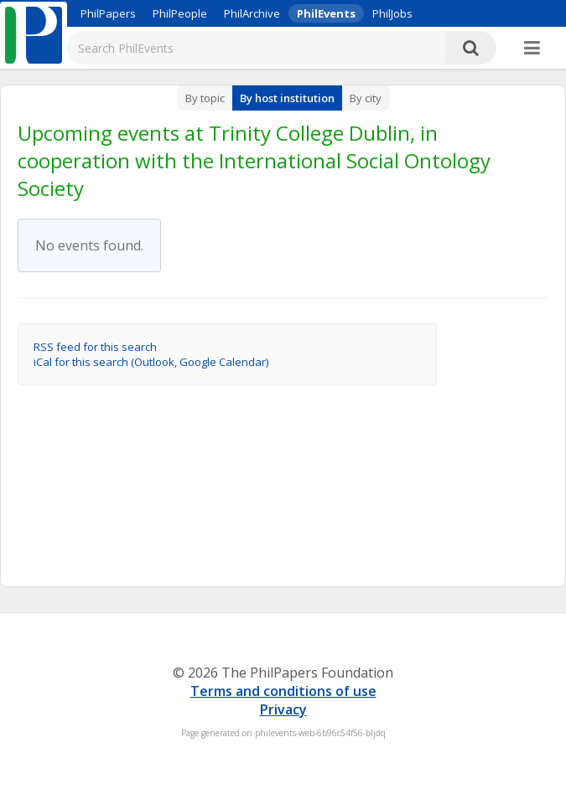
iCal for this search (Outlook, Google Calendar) (151, 361)
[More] (532, 48)
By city (366, 98)
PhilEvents (326, 13)
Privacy (283, 709)
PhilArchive (252, 13)
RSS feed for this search (95, 346)
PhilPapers (108, 13)
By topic (205, 98)
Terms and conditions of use (283, 691)
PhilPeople (180, 13)
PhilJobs (392, 13)
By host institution (287, 98)
